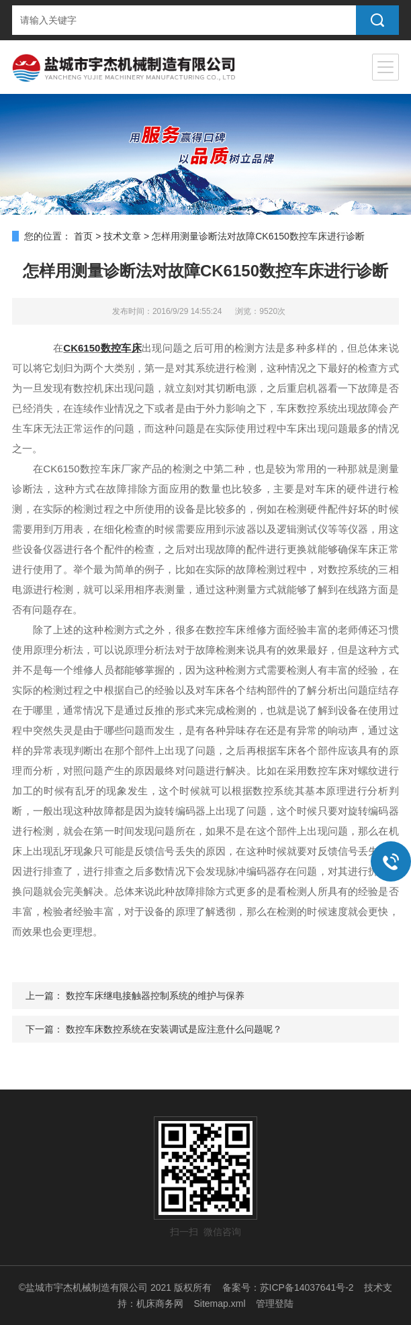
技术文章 (122, 236)
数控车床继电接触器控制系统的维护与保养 (155, 995)
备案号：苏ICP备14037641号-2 (288, 1287)
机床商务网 (159, 1303)
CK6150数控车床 (102, 348)
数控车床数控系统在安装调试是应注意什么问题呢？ (174, 1029)
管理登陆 (274, 1303)
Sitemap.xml (219, 1303)
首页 (83, 236)
